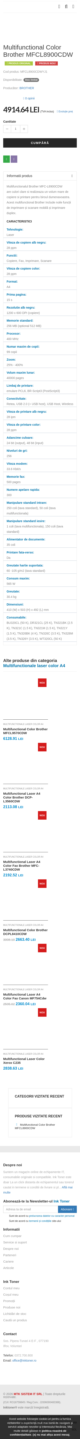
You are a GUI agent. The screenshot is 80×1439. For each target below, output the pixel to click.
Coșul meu (11, 1294)
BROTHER (26, 88)
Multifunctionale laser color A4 (23, 724)
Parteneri (9, 1255)
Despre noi (11, 1248)
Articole (8, 1268)
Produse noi (11, 1307)
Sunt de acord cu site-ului (32, 1221)
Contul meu (11, 1288)
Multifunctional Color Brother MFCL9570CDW (25, 731)
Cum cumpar (12, 1236)
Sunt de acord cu (38, 1216)
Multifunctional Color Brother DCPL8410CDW (25, 932)
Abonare (67, 1209)
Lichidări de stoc (14, 1314)
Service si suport (15, 1242)
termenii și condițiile (40, 1220)
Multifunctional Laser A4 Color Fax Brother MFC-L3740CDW (21, 865)
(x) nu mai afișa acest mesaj (51, 1434)
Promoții (9, 1301)
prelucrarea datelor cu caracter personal (51, 1215)
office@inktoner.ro (24, 1360)
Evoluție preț (65, 111)
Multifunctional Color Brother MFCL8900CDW (35, 1126)
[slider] (11, 97)
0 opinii (29, 98)
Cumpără (40, 143)
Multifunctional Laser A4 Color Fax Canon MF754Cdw (25, 996)
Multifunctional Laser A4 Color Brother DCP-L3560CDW (21, 797)
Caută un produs (15, 1320)
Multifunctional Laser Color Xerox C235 (24, 1060)
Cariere (8, 1261)
